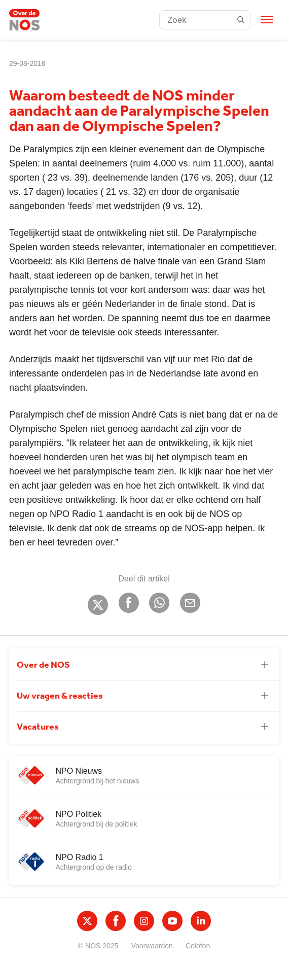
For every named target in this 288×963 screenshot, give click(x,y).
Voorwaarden (152, 946)
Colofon (198, 946)
